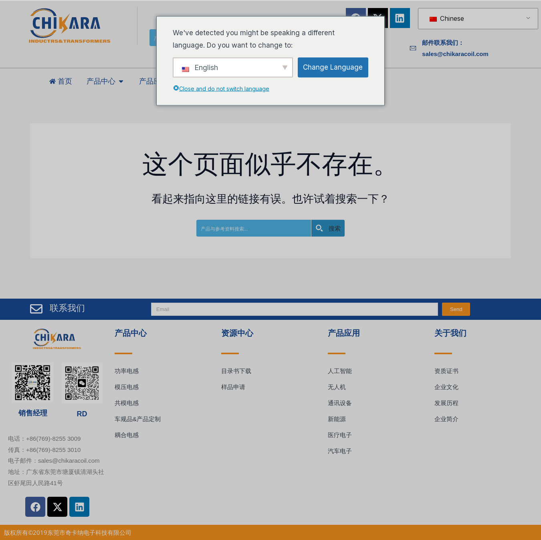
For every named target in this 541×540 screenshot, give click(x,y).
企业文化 (446, 386)
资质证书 (446, 370)
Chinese (447, 18)
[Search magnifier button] (328, 228)
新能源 (337, 419)
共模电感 (127, 402)
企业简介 (446, 419)
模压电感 (127, 386)
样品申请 (233, 386)
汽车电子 (340, 451)
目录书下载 (236, 370)
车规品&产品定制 (138, 419)
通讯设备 (340, 402)
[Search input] (254, 228)
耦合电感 (127, 435)
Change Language (333, 67)
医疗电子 (340, 435)
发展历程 (446, 402)
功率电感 (127, 370)
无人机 (337, 386)
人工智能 (340, 370)
